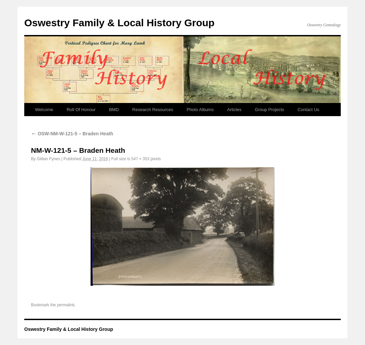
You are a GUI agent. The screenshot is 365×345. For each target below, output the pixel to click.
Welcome (44, 109)
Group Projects (269, 109)
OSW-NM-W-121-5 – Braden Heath (72, 133)
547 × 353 (140, 159)
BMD (114, 109)
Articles (234, 109)
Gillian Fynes (48, 159)
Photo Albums (200, 109)
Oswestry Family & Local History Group (119, 22)
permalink (65, 305)
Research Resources (152, 109)
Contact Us (308, 109)
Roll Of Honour (81, 109)
